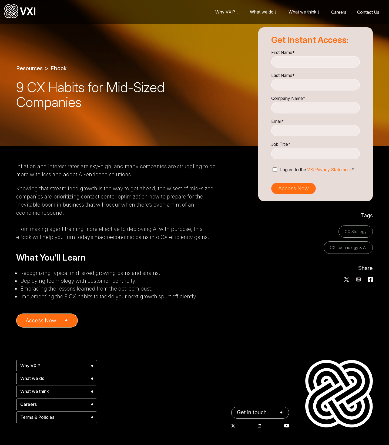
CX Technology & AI (348, 247)
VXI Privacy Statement (329, 169)
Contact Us (368, 12)
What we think (34, 391)
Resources (29, 68)
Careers (338, 12)
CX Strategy (356, 231)
